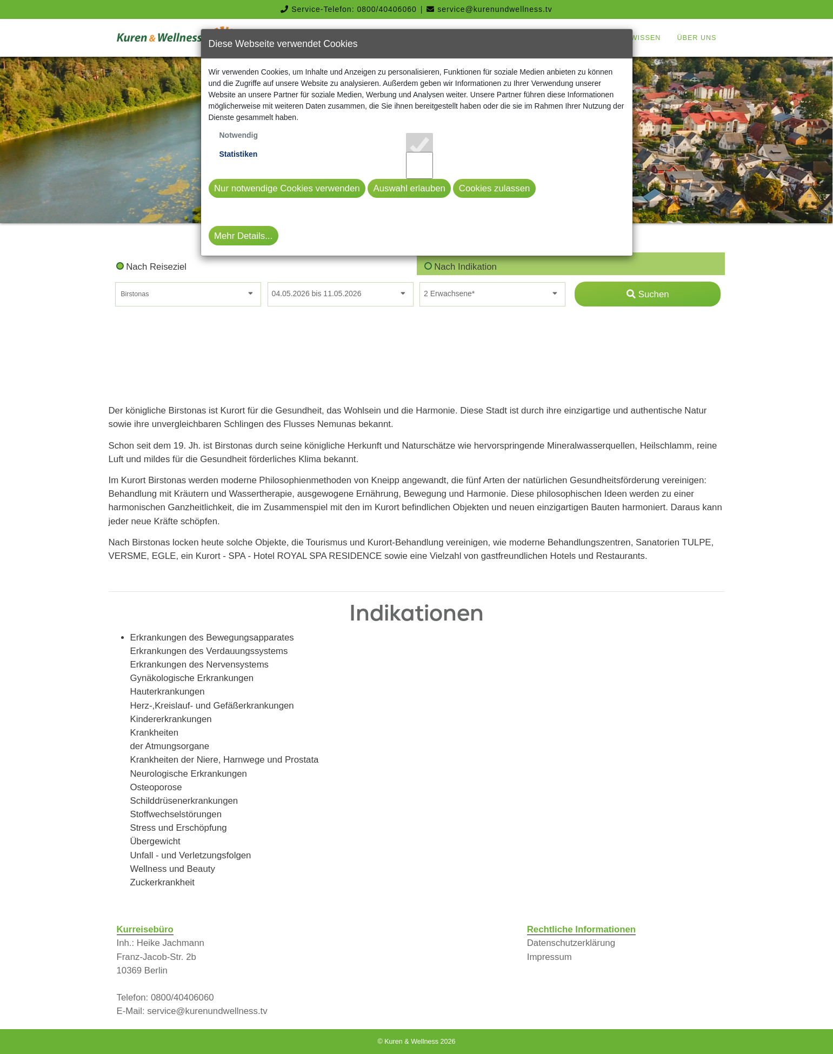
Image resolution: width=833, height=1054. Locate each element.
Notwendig (238, 135)
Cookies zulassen (494, 188)
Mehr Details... (243, 236)
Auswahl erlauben (409, 188)
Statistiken (238, 154)
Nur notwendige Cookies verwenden (287, 188)
